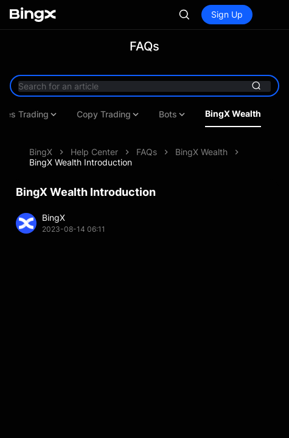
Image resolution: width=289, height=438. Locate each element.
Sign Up (227, 14)
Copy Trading (109, 114)
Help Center (94, 152)
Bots (173, 114)
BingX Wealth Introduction (80, 162)
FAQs (146, 152)
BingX (40, 152)
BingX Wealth (233, 114)
